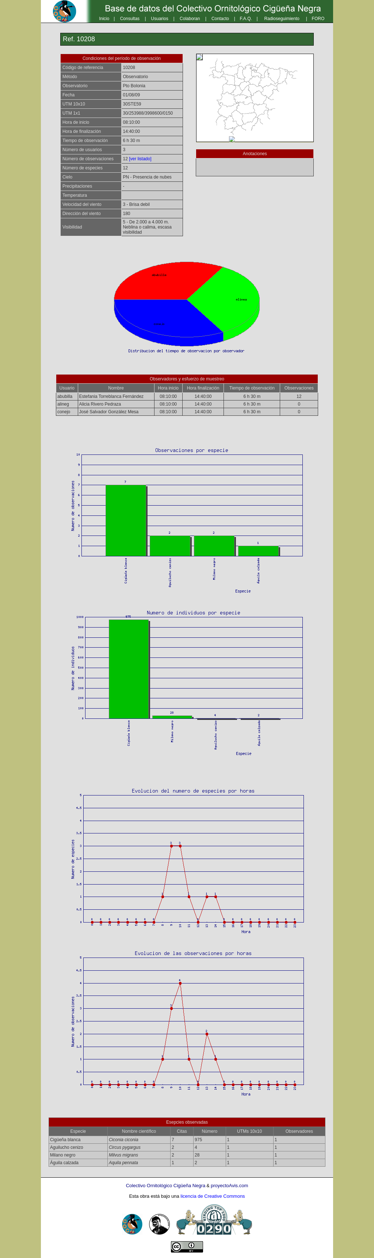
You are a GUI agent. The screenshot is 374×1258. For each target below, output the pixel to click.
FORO (318, 18)
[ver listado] (140, 158)
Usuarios (159, 18)
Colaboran (190, 18)
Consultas (130, 18)
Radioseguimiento (281, 18)
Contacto (220, 18)
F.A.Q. (246, 18)
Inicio (104, 18)
